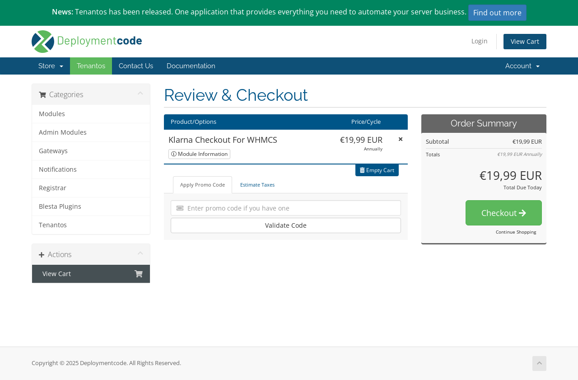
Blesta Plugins (60, 206)
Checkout (503, 212)
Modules (52, 114)
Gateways (53, 151)
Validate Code (286, 225)
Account (522, 66)
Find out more (497, 13)
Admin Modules (63, 132)
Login (479, 41)
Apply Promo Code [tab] (202, 184)
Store (50, 66)
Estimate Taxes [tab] (257, 184)
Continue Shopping (516, 232)
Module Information (199, 154)
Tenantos (91, 66)
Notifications (58, 169)
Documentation (191, 66)
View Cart (525, 41)
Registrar (52, 188)
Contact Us (136, 66)
